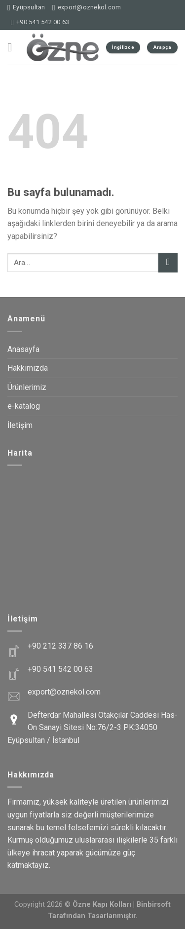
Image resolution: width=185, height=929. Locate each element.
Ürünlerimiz (26, 387)
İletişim (20, 425)
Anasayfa (23, 349)
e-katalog (23, 406)
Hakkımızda (27, 368)
